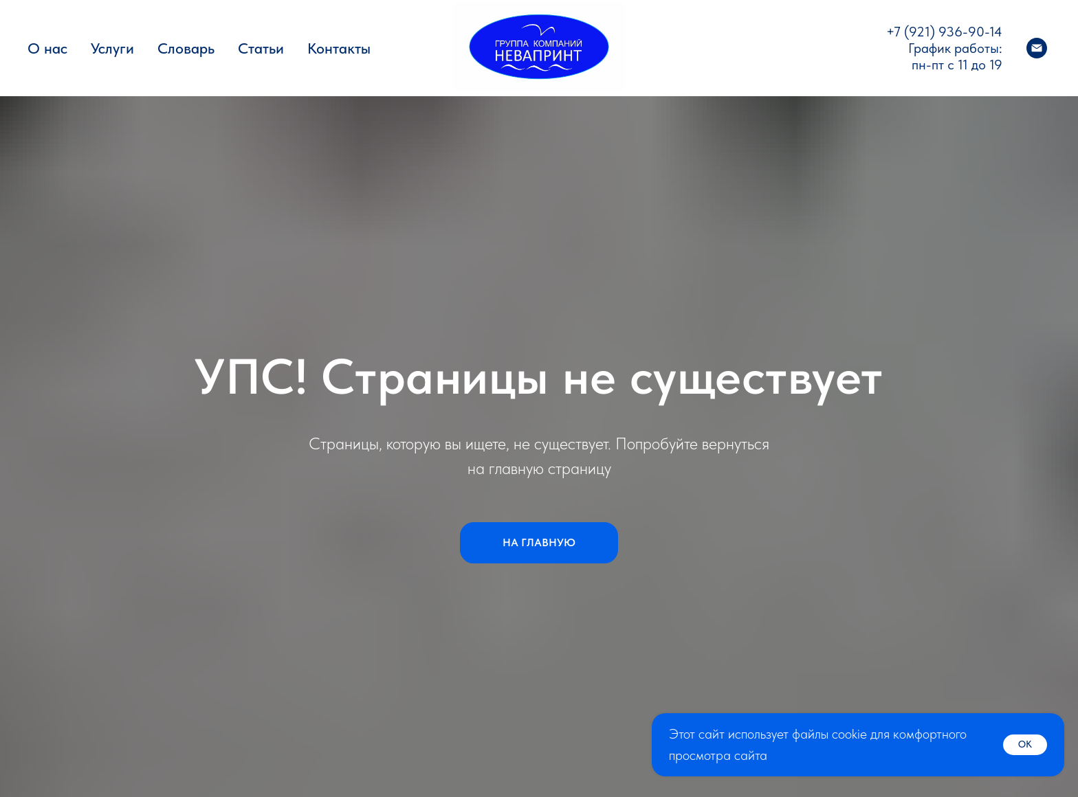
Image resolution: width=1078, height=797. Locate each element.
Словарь (185, 48)
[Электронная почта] (1036, 48)
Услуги (112, 48)
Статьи (261, 48)
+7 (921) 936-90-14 (944, 31)
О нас (47, 48)
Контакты (339, 48)
